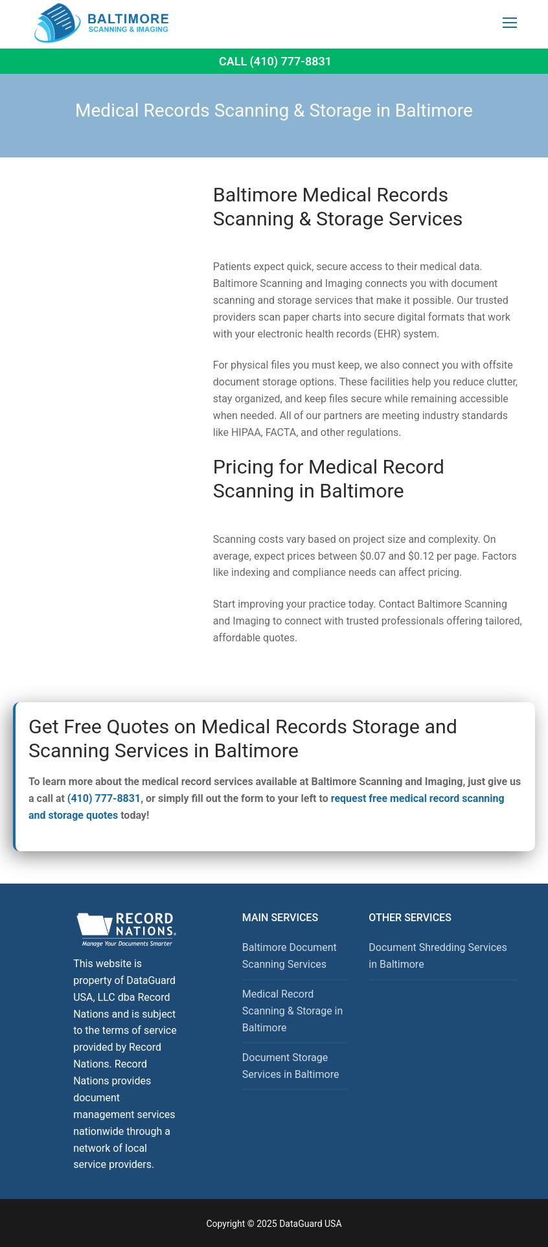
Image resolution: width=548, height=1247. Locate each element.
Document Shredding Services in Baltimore (438, 955)
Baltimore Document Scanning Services (289, 955)
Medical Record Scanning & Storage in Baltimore (292, 1011)
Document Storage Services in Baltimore (290, 1066)
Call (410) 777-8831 (275, 61)
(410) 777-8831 (104, 798)
